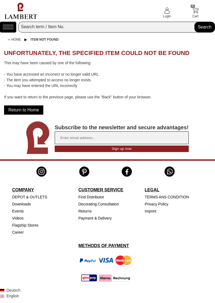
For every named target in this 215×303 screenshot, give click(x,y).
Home (16, 39)
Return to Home (23, 110)
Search (204, 27)
